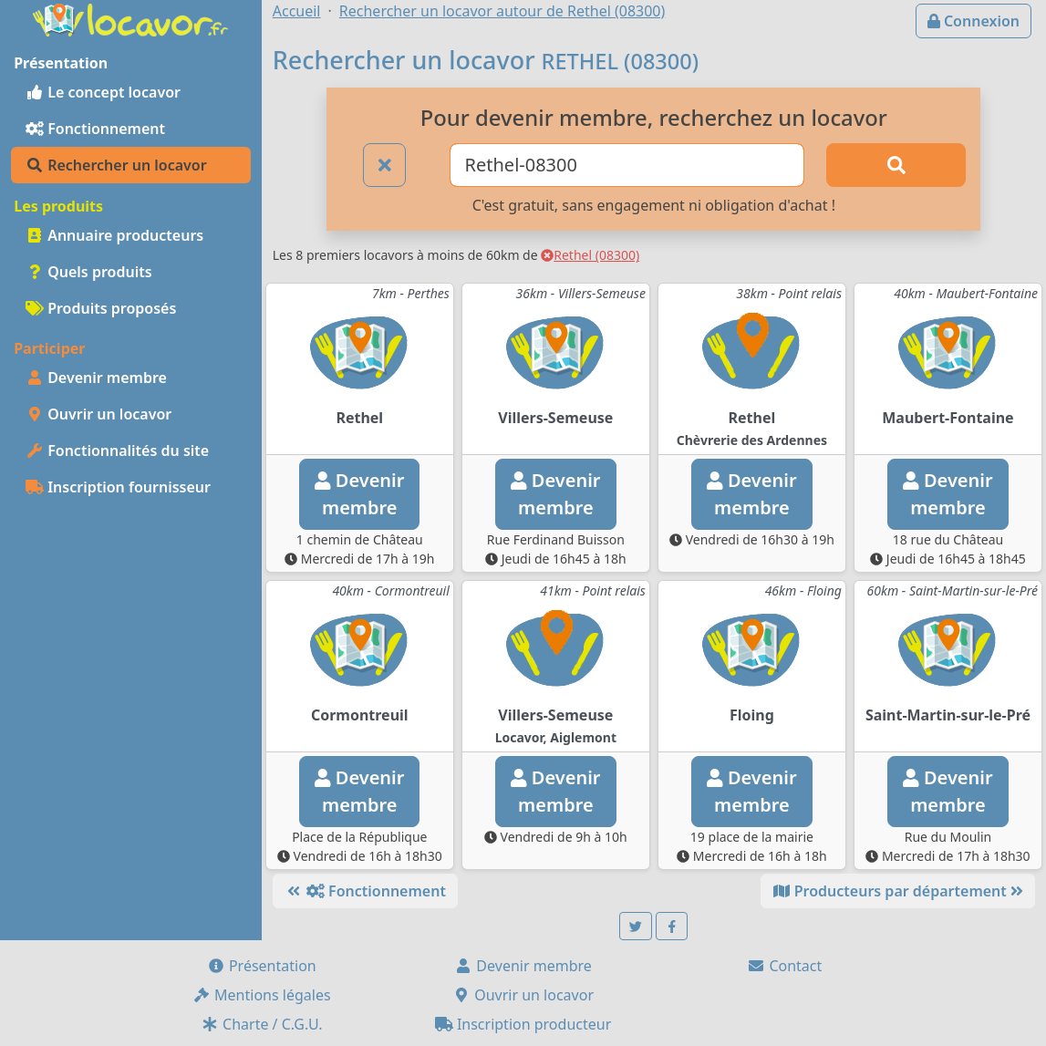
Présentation (261, 966)
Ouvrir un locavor (98, 414)
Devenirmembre (359, 494)
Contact (784, 966)
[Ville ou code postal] (627, 165)
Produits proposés (101, 308)
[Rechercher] (896, 165)
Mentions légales (261, 995)
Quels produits (89, 272)
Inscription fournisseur (118, 487)
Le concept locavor (103, 92)
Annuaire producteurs (114, 235)
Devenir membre (96, 378)
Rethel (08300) (590, 255)
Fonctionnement (95, 129)
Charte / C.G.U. (262, 1024)
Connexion (973, 21)
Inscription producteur (523, 1024)
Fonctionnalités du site (117, 450)
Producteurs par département (897, 891)
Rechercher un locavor (116, 165)
